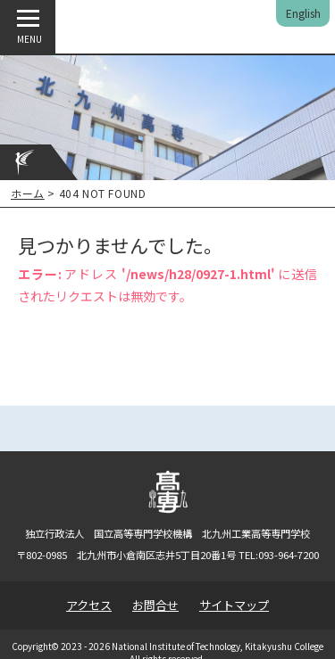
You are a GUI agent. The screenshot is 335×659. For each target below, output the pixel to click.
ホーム (28, 193)
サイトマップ (234, 605)
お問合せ (155, 605)
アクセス (89, 605)
